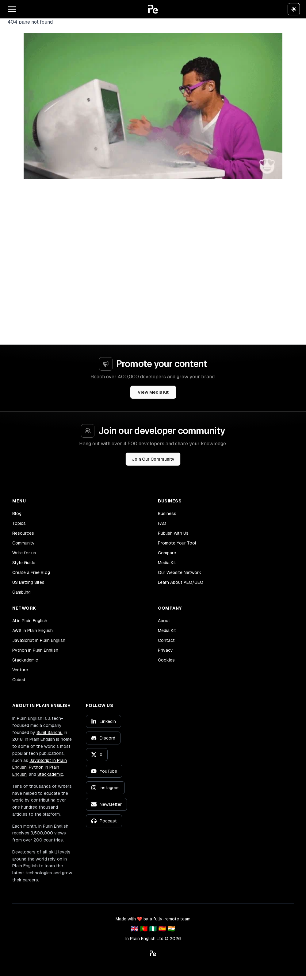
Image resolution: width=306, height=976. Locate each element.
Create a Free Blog (31, 572)
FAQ (162, 523)
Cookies (166, 660)
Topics (19, 523)
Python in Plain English (35, 650)
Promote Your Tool (177, 543)
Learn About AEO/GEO (180, 582)
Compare (167, 552)
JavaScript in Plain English (38, 640)
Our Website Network (179, 572)
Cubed (18, 679)
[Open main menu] (12, 9)
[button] (153, 9)
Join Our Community (153, 459)
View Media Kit (153, 392)
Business (167, 513)
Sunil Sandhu (49, 732)
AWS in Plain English (32, 630)
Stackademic (25, 660)
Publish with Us (173, 533)
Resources (23, 533)
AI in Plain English (29, 620)
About (164, 620)
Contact (166, 640)
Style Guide (23, 562)
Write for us (24, 552)
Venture (20, 669)
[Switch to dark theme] (294, 9)
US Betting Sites (28, 582)
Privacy (165, 650)
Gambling (21, 592)
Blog (16, 513)
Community (23, 543)
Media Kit (167, 562)
